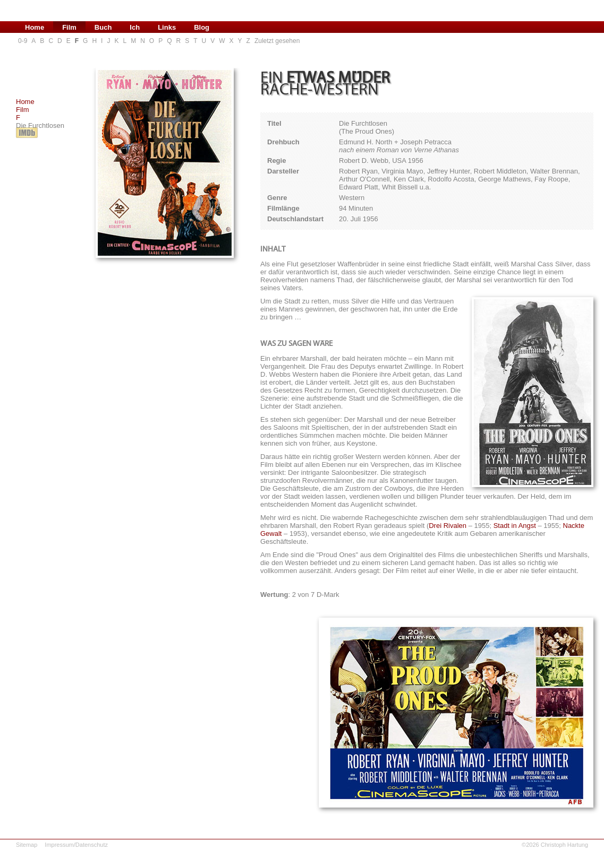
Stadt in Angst (515, 526)
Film (22, 110)
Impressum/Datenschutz (76, 845)
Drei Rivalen (447, 526)
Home (25, 102)
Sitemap (26, 845)
